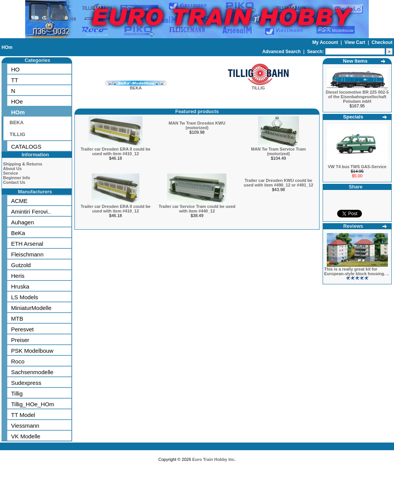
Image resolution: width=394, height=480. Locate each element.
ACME (19, 201)
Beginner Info (16, 177)
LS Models (24, 297)
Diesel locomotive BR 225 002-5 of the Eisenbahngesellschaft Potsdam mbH (357, 97)
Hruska (20, 286)
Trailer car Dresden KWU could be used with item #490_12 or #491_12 (278, 182)
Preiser (20, 340)
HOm (7, 47)
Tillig (17, 393)
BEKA (17, 122)
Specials (353, 117)
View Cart (355, 42)
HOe (17, 101)
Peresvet (22, 329)
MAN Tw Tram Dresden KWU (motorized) (197, 125)
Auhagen (22, 222)
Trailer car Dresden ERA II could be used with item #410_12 (115, 151)
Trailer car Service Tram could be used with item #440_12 (196, 208)
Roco (17, 361)
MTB (17, 318)
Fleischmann (27, 254)
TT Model (23, 415)
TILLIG (17, 134)
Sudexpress (26, 382)
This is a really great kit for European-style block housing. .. (356, 271)
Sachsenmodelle (32, 372)
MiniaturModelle (31, 308)
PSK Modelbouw (32, 350)
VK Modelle (25, 436)
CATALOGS (26, 146)
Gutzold (21, 265)
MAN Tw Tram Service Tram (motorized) (278, 151)
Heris (17, 275)
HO (15, 69)
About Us (12, 168)
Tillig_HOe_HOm (32, 404)
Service (10, 173)
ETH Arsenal (27, 243)
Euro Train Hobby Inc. (214, 459)
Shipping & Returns (22, 164)
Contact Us (14, 182)
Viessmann (25, 425)
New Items (355, 61)
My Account (325, 42)
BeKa (18, 233)
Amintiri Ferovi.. (31, 211)
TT (14, 80)
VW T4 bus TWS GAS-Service (357, 166)
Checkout (381, 42)
